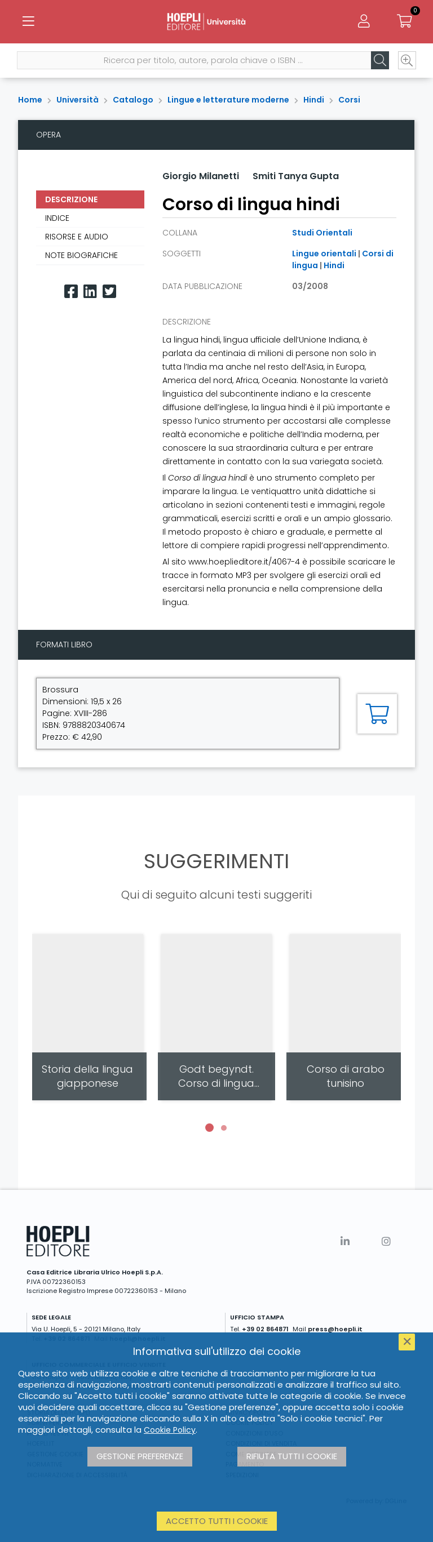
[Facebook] (71, 291)
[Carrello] (405, 22)
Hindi (313, 99)
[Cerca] (379, 63)
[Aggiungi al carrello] (377, 714)
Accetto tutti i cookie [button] (217, 1521)
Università (77, 99)
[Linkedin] (90, 291)
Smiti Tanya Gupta (296, 176)
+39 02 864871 (265, 1329)
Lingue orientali (324, 253)
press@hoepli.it (335, 1329)
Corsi (349, 99)
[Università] (216, 22)
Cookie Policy (170, 1430)
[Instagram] (386, 1241)
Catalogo (133, 99)
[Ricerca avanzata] (406, 63)
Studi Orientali (322, 232)
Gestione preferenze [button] (139, 1456)
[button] (209, 1128)
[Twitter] (109, 291)
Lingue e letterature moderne (228, 99)
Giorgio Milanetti (200, 176)
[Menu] (28, 22)
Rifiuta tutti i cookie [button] (291, 1456)
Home (30, 99)
